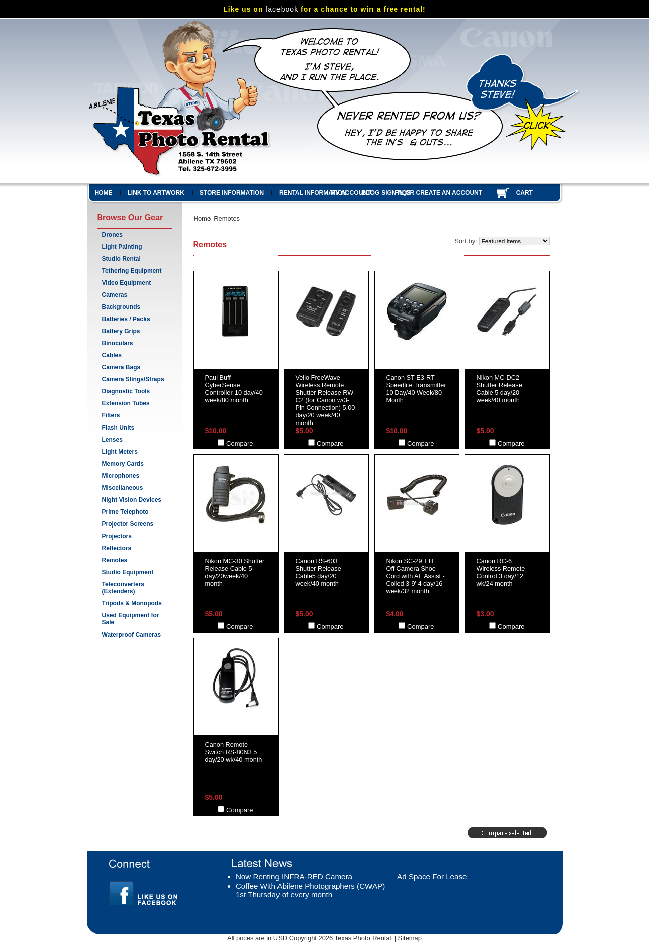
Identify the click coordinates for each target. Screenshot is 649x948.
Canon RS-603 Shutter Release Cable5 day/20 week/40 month (318, 572)
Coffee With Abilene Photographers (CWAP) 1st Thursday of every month (310, 890)
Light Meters (120, 451)
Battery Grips (121, 331)
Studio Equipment (128, 572)
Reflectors (117, 548)
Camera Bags (121, 367)
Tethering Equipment (132, 270)
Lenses (112, 439)
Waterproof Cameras (131, 634)
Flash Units (118, 427)
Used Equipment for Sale (130, 619)
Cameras (115, 294)
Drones (112, 234)
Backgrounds (121, 306)
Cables (112, 355)
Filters (111, 415)
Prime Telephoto (125, 511)
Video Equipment (126, 282)
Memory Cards (123, 463)
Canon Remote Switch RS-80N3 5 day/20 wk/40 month (233, 752)
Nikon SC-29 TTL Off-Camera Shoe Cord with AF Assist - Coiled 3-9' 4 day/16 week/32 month (415, 576)
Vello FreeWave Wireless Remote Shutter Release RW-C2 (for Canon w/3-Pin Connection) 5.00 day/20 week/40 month (326, 400)
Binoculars (117, 343)
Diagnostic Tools (126, 391)
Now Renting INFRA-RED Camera (294, 876)
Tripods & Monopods (132, 603)
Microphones (121, 475)
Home (202, 218)
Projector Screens (128, 524)
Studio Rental (121, 258)
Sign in (392, 192)
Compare (239, 443)
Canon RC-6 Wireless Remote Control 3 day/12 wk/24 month (501, 572)
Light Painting (122, 246)
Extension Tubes (126, 403)
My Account (351, 192)
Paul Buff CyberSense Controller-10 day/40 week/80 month (234, 389)
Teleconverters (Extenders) (123, 588)
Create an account (449, 192)
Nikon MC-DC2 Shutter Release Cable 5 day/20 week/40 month (499, 389)
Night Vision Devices (131, 499)
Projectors (117, 536)
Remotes (115, 560)
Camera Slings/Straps (133, 379)
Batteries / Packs (126, 319)
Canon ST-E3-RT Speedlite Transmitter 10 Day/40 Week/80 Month (416, 389)
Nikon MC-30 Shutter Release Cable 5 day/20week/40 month (235, 572)
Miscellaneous (122, 487)
